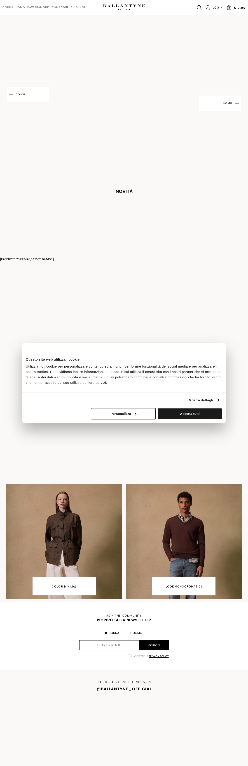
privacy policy (159, 656)
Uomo (20, 7)
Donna (7, 7)
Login (214, 7)
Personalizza (123, 414)
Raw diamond (38, 7)
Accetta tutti (190, 414)
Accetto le (151, 656)
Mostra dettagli (201, 400)
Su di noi (78, 7)
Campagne (60, 7)
